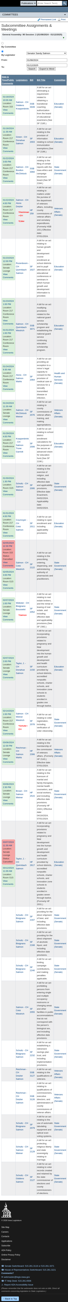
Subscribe (5, 1245)
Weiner (19, 416)
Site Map (5, 1227)
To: (3, 67)
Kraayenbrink (22, 108)
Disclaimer (6, 1259)
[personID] (46, 53)
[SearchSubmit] (64, 3)
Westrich (20, 330)
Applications (6, 1241)
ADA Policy (6, 1250)
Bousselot (20, 609)
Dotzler (19, 206)
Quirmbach (21, 269)
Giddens (20, 105)
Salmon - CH (22, 102)
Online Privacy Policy (10, 1255)
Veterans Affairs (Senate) (58, 211)
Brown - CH (21, 791)
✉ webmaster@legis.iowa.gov (15, 1277)
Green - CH (21, 137)
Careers (5, 1232)
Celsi (18, 526)
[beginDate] (46, 60)
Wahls (19, 381)
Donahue (20, 140)
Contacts (5, 1236)
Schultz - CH (22, 483)
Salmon (19, 143)
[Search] (49, 3)
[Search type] (28, 3)
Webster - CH (22, 603)
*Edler (21, 221)
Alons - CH (21, 375)
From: (4, 60)
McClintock (21, 173)
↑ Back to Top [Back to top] (10, 1298)
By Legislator (8, 55)
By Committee (8, 46)
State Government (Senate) (60, 170)
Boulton (19, 170)
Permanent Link (47, 19)
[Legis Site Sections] (34, 14)
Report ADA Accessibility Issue (18, 1284)
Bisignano (20, 606)
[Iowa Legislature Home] (34, 9)
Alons (18, 203)
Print (61, 19)
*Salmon (22, 615)
